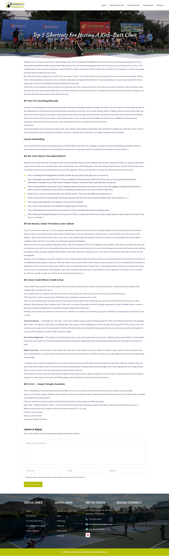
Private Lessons (32, 531)
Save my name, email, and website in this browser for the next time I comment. (55, 477)
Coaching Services (116, 5)
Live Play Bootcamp (34, 521)
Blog (59, 516)
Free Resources (133, 5)
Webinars (61, 521)
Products (160, 5)
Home (103, 5)
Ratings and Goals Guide (67, 511)
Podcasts (60, 526)
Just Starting (31, 516)
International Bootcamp (35, 526)
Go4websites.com (99, 552)
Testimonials (148, 5)
